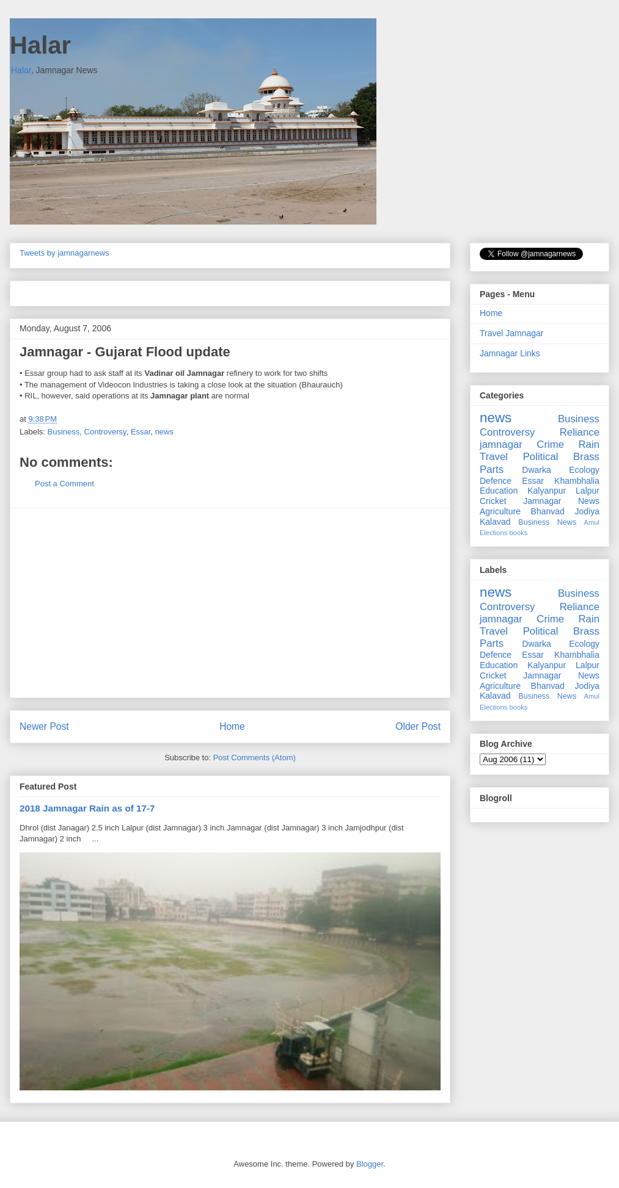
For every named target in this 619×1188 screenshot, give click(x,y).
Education (499, 490)
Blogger (369, 1163)
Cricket (493, 501)
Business (64, 431)
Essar (141, 431)
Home (232, 726)
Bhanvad (548, 511)
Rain (588, 444)
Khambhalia (576, 481)
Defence (495, 481)
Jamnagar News (561, 501)
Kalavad (495, 522)
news (164, 431)
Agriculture (500, 511)
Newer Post (44, 726)
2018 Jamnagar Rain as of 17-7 (87, 808)
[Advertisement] (230, 602)
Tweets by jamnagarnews (64, 252)
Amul (592, 522)
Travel (494, 457)
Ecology (584, 470)
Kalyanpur (546, 490)
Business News (547, 522)
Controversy (105, 431)
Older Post (418, 726)
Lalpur (587, 490)
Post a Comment (64, 483)
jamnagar (501, 444)
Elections (493, 532)
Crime (550, 444)
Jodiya (587, 511)
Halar (40, 45)
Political (541, 457)
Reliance (579, 432)
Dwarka (536, 470)
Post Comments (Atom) (254, 757)
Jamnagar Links (510, 353)
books (519, 532)
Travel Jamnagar (512, 333)
